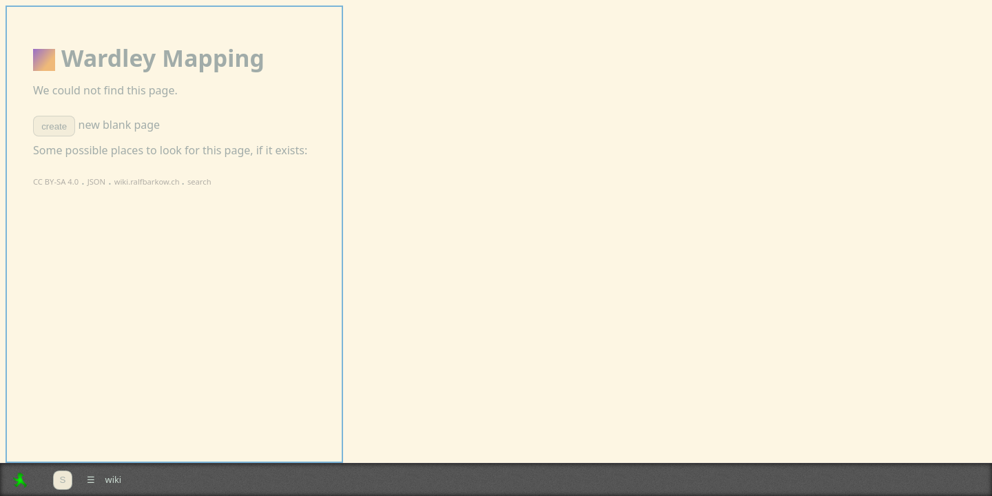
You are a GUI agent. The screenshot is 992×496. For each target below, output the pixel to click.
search (199, 181)
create (54, 126)
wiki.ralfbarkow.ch (148, 181)
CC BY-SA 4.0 (56, 181)
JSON (96, 181)
